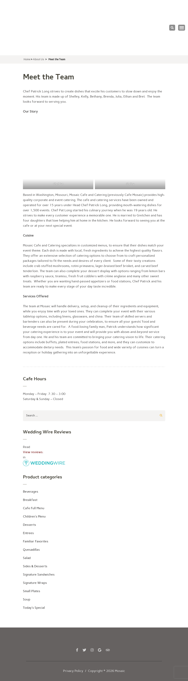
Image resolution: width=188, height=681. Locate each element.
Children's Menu (34, 516)
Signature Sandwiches (39, 574)
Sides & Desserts (35, 566)
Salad (27, 558)
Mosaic (120, 671)
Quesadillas (31, 549)
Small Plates (31, 591)
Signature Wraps (35, 583)
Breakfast (30, 500)
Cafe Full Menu (33, 508)
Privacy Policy (73, 671)
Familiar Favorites (35, 541)
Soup (26, 599)
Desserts (29, 525)
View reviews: (33, 452)
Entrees (28, 533)
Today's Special (34, 608)
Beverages (30, 491)
